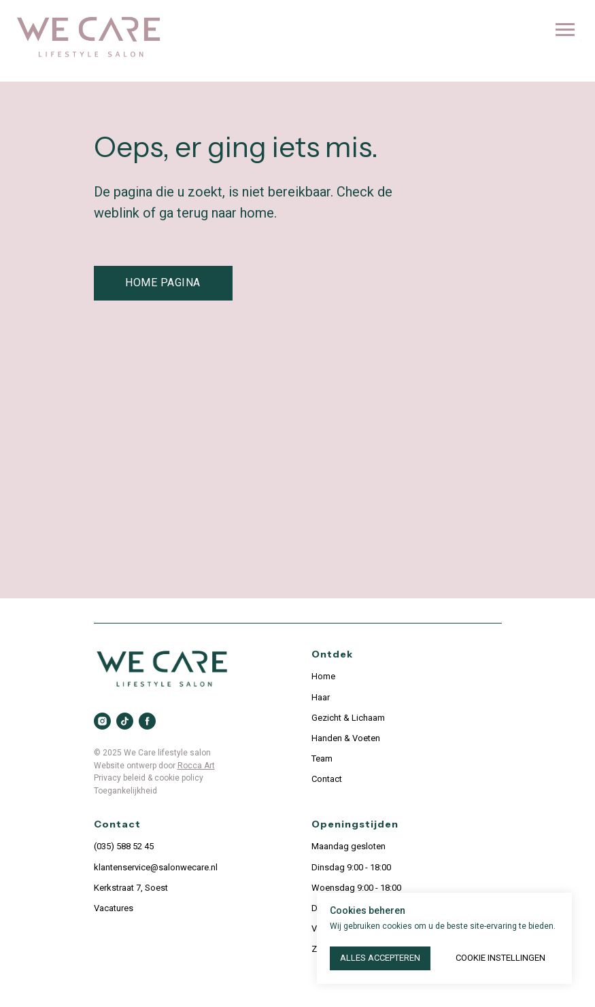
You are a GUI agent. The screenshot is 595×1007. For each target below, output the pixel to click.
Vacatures (113, 908)
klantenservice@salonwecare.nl (156, 867)
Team (322, 758)
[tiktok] (124, 721)
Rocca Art (196, 765)
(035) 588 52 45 (124, 846)
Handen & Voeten (345, 738)
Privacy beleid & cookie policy (148, 778)
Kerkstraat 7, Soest (131, 888)
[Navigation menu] (565, 30)
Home (323, 676)
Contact (326, 779)
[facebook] (147, 721)
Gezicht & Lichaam (348, 718)
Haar (320, 697)
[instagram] (102, 721)
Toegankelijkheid (125, 791)
